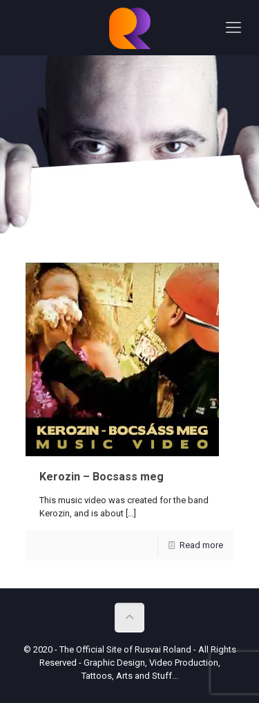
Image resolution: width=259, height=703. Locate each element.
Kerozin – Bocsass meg (101, 476)
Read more (201, 545)
